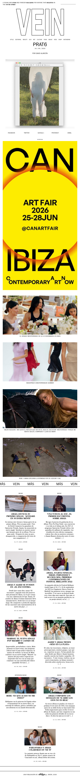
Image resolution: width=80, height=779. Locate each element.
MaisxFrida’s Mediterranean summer (40, 383)
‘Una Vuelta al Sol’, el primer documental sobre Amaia (59, 516)
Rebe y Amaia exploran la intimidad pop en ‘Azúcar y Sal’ (40, 478)
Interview (18, 675)
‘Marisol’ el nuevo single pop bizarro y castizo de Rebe (21, 641)
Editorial (18, 39)
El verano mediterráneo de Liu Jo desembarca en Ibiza (40, 336)
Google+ (3, 778)
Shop (60, 39)
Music (50, 39)
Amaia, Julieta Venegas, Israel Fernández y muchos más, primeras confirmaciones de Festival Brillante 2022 (59, 577)
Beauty (25, 39)
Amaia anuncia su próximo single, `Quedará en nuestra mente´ (20, 516)
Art (34, 39)
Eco (30, 39)
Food (45, 39)
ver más (25, 542)
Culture (39, 39)
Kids (55, 39)
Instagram (66, 39)
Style (12, 39)
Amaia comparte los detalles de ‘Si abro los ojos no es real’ (59, 698)
